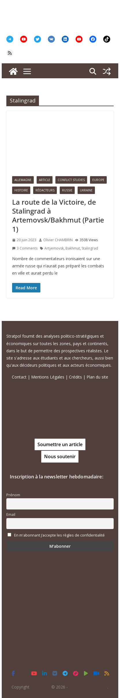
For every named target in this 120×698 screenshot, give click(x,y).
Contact (19, 377)
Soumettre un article (60, 444)
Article (44, 180)
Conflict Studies (71, 180)
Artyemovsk (54, 248)
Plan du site (97, 377)
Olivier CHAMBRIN (58, 239)
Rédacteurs (45, 190)
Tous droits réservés (88, 687)
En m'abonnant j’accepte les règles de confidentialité (59, 535)
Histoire (21, 190)
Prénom (13, 494)
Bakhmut (72, 248)
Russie (67, 190)
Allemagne (22, 180)
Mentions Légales (47, 377)
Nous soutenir (60, 456)
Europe (98, 180)
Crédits (75, 377)
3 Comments (25, 248)
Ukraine (86, 190)
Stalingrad (90, 248)
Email (10, 514)
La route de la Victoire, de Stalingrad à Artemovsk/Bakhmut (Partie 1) (58, 215)
